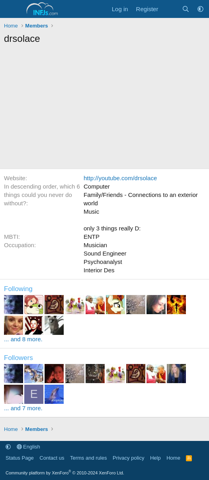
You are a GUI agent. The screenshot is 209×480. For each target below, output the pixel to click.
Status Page (20, 458)
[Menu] (11, 9)
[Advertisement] (104, 109)
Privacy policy (128, 458)
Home (173, 458)
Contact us (51, 458)
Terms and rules (88, 458)
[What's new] (170, 9)
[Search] (185, 9)
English (28, 447)
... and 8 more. (23, 339)
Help (155, 458)
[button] (200, 9)
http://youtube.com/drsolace (120, 178)
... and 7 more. (23, 408)
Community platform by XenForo (65, 472)
